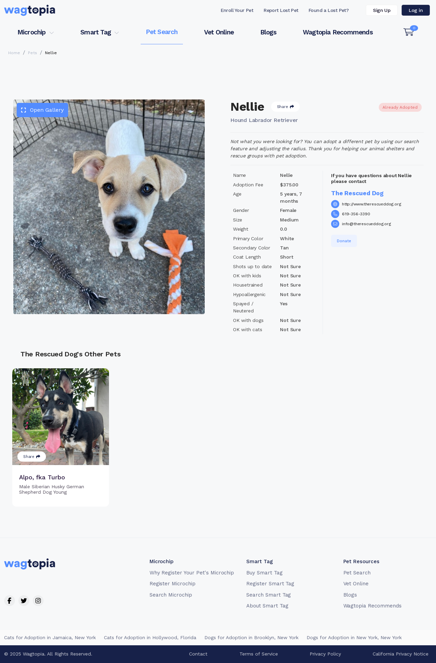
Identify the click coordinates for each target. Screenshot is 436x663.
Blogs (268, 32)
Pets (32, 52)
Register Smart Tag (270, 584)
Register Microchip (173, 584)
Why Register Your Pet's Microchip (192, 573)
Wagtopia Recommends (338, 32)
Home (14, 52)
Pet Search (162, 32)
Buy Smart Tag (264, 573)
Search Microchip (171, 595)
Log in (416, 10)
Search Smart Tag (268, 595)
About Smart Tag (267, 606)
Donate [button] (344, 240)
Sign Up (381, 10)
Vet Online (219, 32)
